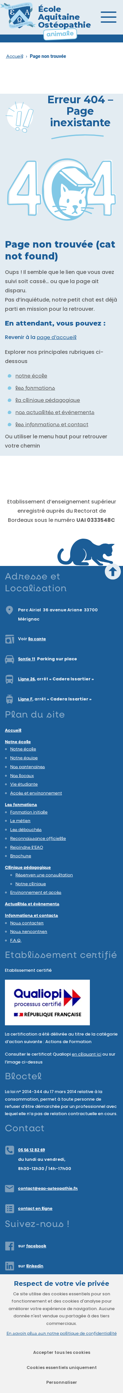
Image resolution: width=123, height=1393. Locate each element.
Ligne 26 (26, 679)
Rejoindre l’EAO (26, 847)
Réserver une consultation (44, 875)
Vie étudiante (24, 784)
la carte (37, 639)
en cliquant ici (86, 1054)
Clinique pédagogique (28, 868)
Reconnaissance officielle (38, 839)
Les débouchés (26, 830)
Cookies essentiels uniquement (62, 1367)
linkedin (34, 1266)
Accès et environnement (36, 793)
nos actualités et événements (54, 412)
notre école (31, 376)
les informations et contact (51, 425)
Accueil (14, 56)
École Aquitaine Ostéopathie (64, 17)
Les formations (21, 805)
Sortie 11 (26, 659)
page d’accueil (56, 337)
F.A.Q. (15, 941)
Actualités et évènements (32, 904)
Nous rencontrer (28, 932)
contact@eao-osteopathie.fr (48, 1188)
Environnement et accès (35, 893)
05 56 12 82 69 (31, 1150)
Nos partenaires (27, 767)
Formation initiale (29, 812)
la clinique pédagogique (47, 400)
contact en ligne (35, 1209)
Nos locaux (22, 776)
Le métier (20, 821)
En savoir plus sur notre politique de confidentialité (62, 1334)
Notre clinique (30, 884)
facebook (36, 1246)
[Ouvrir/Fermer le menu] (113, 17)
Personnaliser (61, 1382)
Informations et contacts (31, 916)
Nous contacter (27, 923)
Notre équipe (24, 758)
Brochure (20, 856)
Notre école (18, 742)
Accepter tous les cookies (61, 1352)
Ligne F (25, 699)
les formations (35, 388)
